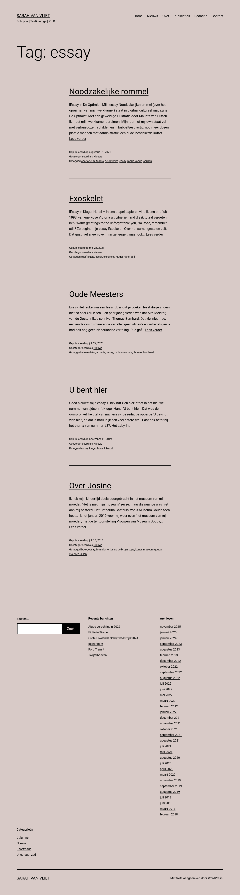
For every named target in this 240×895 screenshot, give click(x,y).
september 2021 (171, 735)
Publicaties (182, 16)
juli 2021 (165, 746)
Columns (22, 837)
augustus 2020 (170, 757)
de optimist (111, 161)
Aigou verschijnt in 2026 (104, 626)
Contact (217, 16)
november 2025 (170, 626)
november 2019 (170, 780)
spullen (147, 161)
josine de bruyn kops (122, 549)
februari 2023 (169, 655)
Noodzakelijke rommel (108, 91)
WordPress (215, 878)
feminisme (102, 549)
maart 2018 (168, 808)
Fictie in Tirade (98, 632)
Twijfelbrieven (97, 655)
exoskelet (109, 256)
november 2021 (170, 723)
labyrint (108, 448)
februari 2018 (169, 814)
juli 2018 (165, 797)
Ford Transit (96, 649)
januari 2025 (168, 632)
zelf (133, 256)
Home (138, 16)
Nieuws (152, 16)
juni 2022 (166, 689)
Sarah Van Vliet (33, 15)
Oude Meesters (96, 294)
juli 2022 (165, 683)
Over (165, 16)
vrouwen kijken (78, 554)
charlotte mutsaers (92, 161)
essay (123, 161)
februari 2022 (169, 706)
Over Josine (90, 485)
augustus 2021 (170, 740)
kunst (139, 549)
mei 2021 (166, 752)
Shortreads (24, 849)
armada (101, 352)
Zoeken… (23, 619)
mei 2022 (166, 695)
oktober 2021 (169, 729)
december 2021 (170, 717)
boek (84, 549)
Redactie (200, 16)
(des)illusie (87, 256)
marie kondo (134, 161)
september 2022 (171, 672)
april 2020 (166, 769)
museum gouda (152, 549)
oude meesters (123, 352)
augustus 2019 (170, 791)
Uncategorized (26, 854)
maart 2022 (168, 700)
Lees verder (77, 139)
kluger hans (123, 256)
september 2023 (171, 643)
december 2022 (170, 660)
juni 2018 (166, 803)
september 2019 (171, 786)
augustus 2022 (170, 678)
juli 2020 (165, 763)
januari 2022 (168, 712)
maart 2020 (168, 774)
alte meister (88, 352)
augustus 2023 (170, 649)
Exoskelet (86, 198)
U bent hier (88, 390)
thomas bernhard (143, 352)
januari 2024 (168, 638)
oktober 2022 (169, 666)
